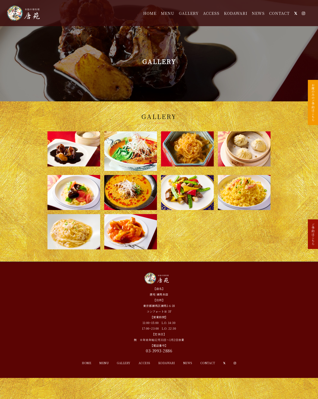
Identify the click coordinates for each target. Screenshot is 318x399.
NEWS (258, 13)
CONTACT (279, 13)
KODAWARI (235, 13)
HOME (149, 13)
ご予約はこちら (313, 236)
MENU (167, 13)
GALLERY (189, 13)
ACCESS (211, 13)
